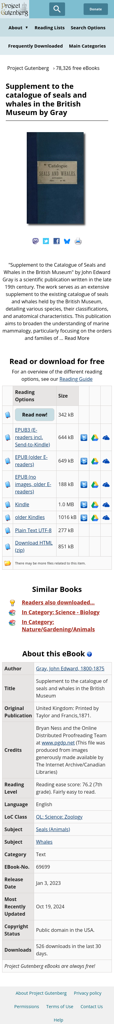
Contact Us (92, 992)
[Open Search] (57, 9)
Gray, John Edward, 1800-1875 (69, 654)
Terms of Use (59, 992)
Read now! (34, 407)
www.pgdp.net (57, 728)
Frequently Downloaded (35, 46)
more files (44, 548)
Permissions (26, 992)
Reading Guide (66, 379)
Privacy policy (88, 978)
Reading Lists (50, 27)
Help (58, 1005)
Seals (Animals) (52, 814)
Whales (43, 827)
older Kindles (28, 502)
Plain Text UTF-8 (32, 515)
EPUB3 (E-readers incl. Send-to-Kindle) (34, 430)
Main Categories (87, 46)
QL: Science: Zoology (58, 802)
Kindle (21, 489)
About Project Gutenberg (41, 978)
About (19, 27)
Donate (96, 9)
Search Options (88, 27)
